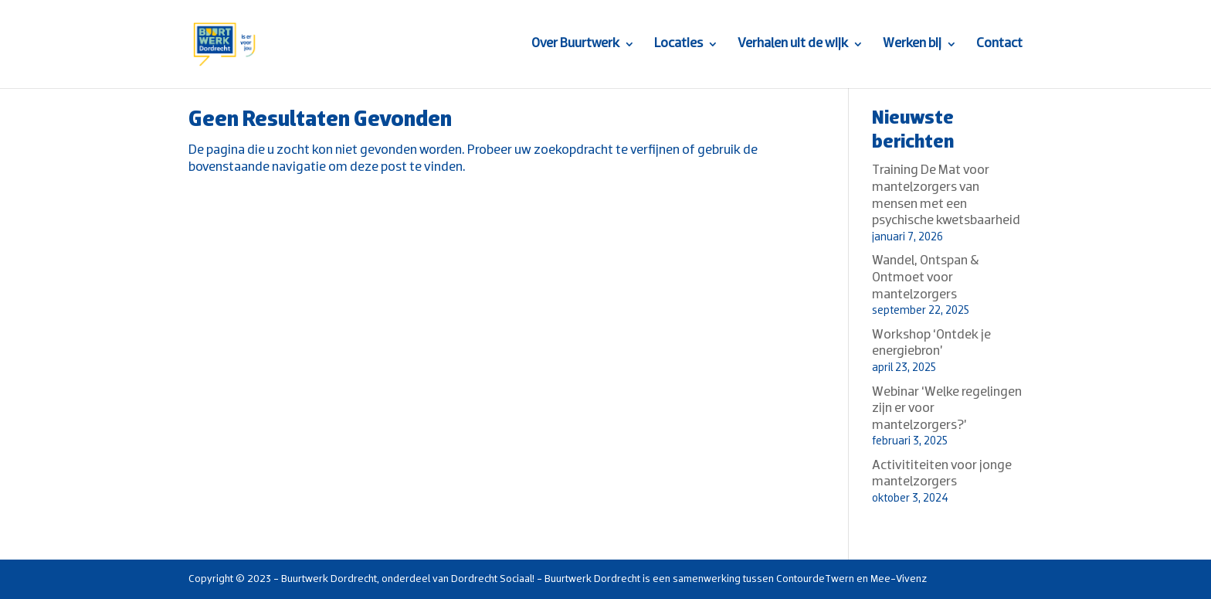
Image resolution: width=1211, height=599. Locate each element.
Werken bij (912, 45)
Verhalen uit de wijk (793, 45)
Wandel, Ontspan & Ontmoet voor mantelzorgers (925, 277)
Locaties (678, 45)
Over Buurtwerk (575, 45)
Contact (999, 45)
